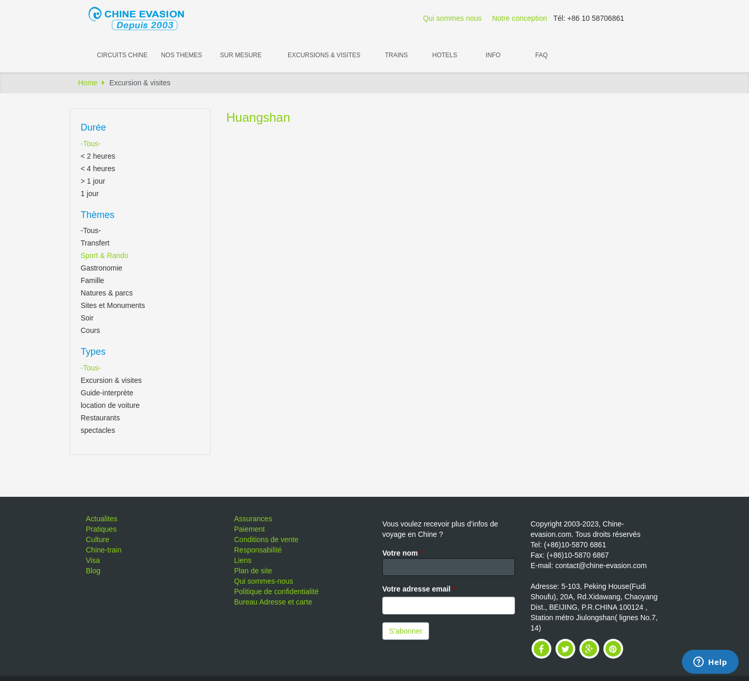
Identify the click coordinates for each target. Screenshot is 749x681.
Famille (92, 280)
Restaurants (100, 418)
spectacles (98, 430)
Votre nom (402, 553)
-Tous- (91, 143)
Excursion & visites (111, 380)
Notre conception (519, 18)
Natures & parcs (107, 293)
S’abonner (405, 631)
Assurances (253, 519)
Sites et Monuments (113, 305)
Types (93, 351)
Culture (97, 539)
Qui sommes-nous (263, 581)
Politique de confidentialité (276, 591)
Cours (90, 330)
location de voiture (110, 405)
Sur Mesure (241, 55)
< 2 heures (98, 156)
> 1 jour (93, 181)
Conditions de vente (266, 539)
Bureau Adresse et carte (273, 602)
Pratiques (101, 529)
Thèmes (97, 215)
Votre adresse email (419, 589)
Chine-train (103, 550)
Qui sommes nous (452, 18)
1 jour (90, 193)
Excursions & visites (324, 55)
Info (493, 55)
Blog (93, 571)
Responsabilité (258, 550)
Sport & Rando (104, 255)
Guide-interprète (107, 393)
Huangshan (258, 117)
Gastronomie (101, 268)
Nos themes (181, 55)
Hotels (444, 55)
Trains (396, 55)
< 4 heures (98, 168)
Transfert (95, 243)
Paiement (249, 529)
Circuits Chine (122, 55)
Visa (93, 560)
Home (87, 83)
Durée (93, 127)
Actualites (102, 519)
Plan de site (253, 571)
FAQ (541, 55)
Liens (242, 560)
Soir (87, 318)
